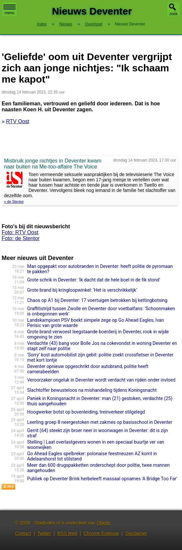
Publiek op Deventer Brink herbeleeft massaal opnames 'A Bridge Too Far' (102, 478)
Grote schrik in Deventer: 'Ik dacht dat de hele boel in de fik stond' (93, 279)
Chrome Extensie (101, 533)
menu (9, 10)
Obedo (104, 523)
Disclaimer (136, 533)
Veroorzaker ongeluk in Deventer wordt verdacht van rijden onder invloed (101, 380)
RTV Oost (17, 121)
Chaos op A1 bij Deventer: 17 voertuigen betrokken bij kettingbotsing (97, 300)
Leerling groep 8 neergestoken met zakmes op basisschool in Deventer (99, 422)
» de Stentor (14, 201)
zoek (173, 14)
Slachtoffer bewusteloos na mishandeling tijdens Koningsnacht (92, 390)
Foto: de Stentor (21, 238)
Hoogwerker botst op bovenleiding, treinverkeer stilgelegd (86, 412)
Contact (23, 533)
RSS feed (67, 533)
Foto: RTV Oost (20, 232)
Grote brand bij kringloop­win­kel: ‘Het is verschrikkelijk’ (82, 290)
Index (41, 24)
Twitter (44, 533)
